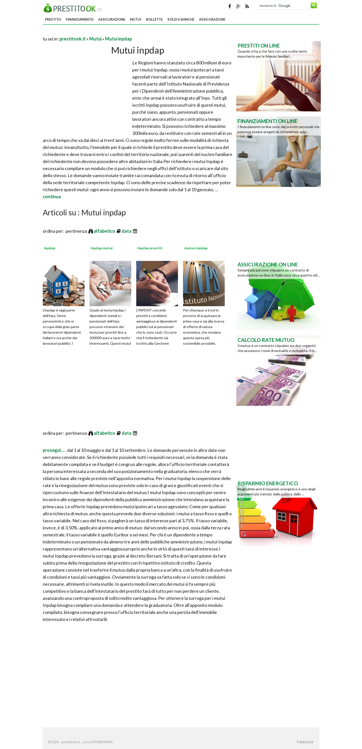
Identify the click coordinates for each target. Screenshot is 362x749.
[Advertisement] (101, 32)
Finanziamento (80, 19)
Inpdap (49, 248)
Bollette (154, 19)
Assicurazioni (212, 19)
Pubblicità (305, 742)
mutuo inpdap (195, 248)
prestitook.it (73, 39)
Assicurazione (111, 19)
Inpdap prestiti (150, 248)
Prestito (53, 19)
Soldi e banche (180, 19)
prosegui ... (54, 450)
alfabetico (105, 231)
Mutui (135, 19)
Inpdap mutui (102, 248)
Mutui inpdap (118, 39)
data (127, 231)
